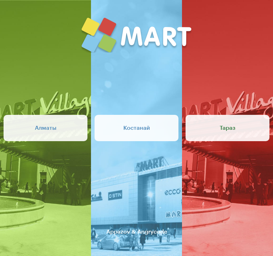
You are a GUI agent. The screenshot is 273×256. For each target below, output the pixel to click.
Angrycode (152, 232)
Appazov (118, 232)
